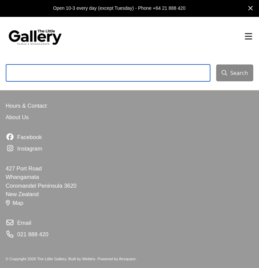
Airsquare (127, 259)
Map (15, 203)
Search (235, 73)
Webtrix (88, 259)
